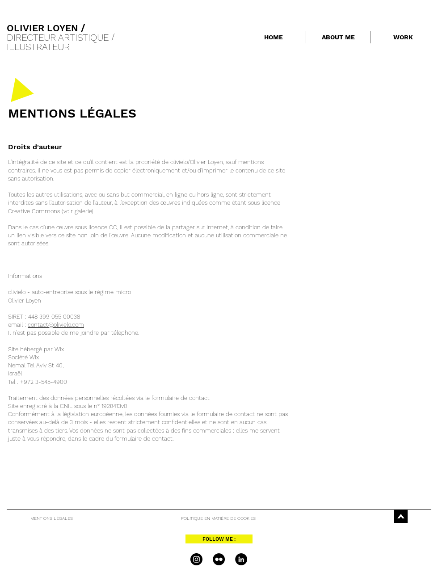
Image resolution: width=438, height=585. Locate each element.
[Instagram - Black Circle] (196, 559)
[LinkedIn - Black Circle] (241, 559)
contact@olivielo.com (56, 324)
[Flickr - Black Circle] (219, 559)
